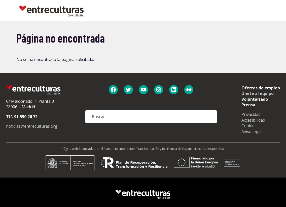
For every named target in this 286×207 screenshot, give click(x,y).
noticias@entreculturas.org (31, 126)
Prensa (248, 105)
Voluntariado (254, 99)
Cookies (249, 125)
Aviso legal (251, 131)
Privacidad (251, 114)
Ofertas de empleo (260, 88)
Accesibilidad (253, 120)
